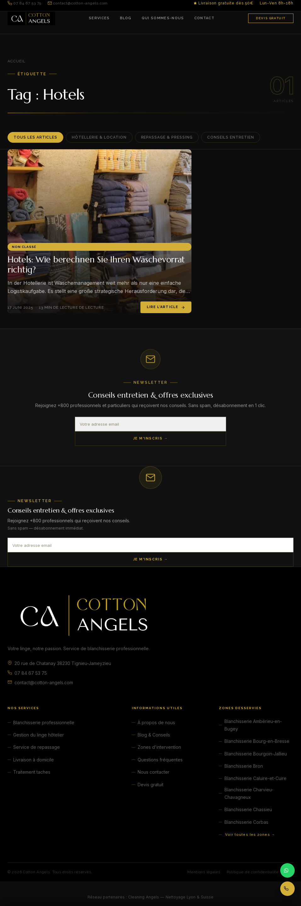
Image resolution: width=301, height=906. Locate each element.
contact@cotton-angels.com (78, 3)
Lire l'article (166, 307)
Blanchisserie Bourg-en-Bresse (256, 741)
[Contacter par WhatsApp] (287, 870)
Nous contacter (153, 772)
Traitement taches (31, 772)
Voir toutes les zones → (250, 834)
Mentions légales (203, 872)
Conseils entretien (230, 137)
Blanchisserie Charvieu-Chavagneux (248, 793)
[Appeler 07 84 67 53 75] (287, 888)
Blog (126, 18)
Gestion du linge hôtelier (38, 734)
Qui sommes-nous (163, 18)
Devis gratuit (271, 18)
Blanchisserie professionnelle (43, 722)
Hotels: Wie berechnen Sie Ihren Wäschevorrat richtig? (96, 264)
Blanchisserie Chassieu (248, 809)
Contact (204, 18)
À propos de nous (156, 722)
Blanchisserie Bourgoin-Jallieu (255, 753)
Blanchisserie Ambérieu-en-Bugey (253, 725)
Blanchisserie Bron (243, 766)
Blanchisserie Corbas (246, 822)
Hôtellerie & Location (99, 137)
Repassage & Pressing (167, 137)
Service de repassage (36, 747)
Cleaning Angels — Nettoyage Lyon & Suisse (170, 897)
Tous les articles (35, 137)
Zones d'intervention (159, 747)
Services (99, 18)
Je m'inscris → (150, 439)
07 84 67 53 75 (24, 3)
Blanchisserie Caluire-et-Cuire (255, 778)
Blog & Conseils (154, 734)
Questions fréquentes (160, 759)
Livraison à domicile (33, 759)
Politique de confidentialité (253, 872)
